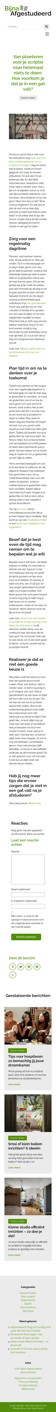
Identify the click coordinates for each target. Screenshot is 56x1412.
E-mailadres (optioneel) (24, 900)
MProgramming (19, 1408)
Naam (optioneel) (20, 889)
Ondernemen (28, 1300)
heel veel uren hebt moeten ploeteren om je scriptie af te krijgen (27, 162)
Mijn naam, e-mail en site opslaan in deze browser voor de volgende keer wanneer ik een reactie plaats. (27, 921)
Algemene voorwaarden (28, 1378)
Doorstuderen (28, 1307)
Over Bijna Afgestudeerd (28, 1368)
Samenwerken (28, 1372)
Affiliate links (28, 1389)
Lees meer (14, 1084)
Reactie (16, 851)
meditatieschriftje (37, 520)
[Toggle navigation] (46, 34)
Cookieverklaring (28, 1385)
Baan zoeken (28, 1296)
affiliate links (34, 803)
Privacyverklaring (28, 1381)
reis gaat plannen (36, 303)
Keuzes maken (28, 1293)
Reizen (28, 1303)
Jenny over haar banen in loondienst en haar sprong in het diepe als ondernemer (28, 622)
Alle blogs (28, 1311)
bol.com (21, 509)
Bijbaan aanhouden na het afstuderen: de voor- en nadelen (27, 352)
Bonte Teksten (37, 1408)
